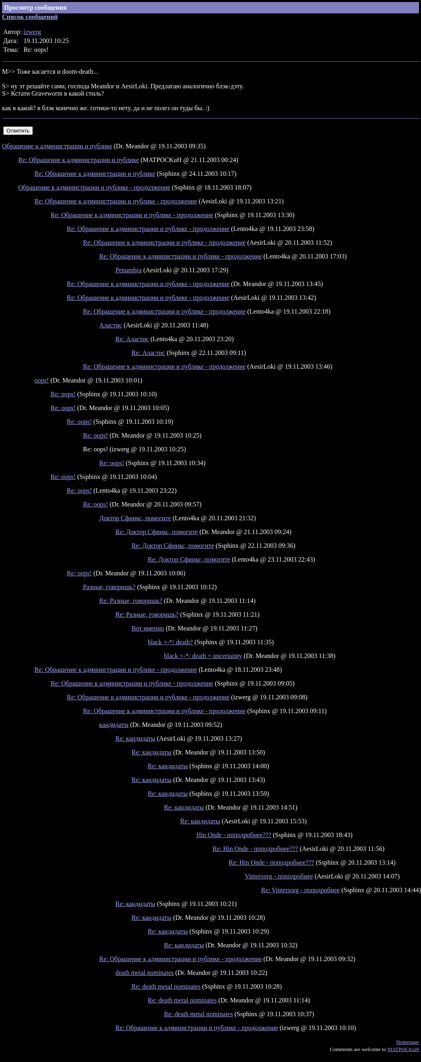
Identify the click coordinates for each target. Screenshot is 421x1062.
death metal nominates (144, 972)
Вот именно (148, 628)
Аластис (110, 325)
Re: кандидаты (135, 738)
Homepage (407, 1042)
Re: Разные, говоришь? (130, 600)
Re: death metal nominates (166, 986)
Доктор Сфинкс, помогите (135, 518)
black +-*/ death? (170, 642)
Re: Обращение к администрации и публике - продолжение (115, 201)
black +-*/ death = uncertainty (203, 655)
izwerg (32, 31)
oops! (41, 380)
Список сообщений (30, 16)
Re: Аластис (132, 338)
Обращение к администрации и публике (57, 146)
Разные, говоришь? (109, 586)
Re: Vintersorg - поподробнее (300, 890)
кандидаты (113, 724)
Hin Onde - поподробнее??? (233, 834)
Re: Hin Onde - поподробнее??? (255, 848)
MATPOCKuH (403, 1049)
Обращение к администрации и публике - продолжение (94, 187)
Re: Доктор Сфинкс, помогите (156, 531)
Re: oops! (63, 394)
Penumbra (128, 270)
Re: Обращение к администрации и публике (78, 159)
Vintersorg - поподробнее (279, 876)
